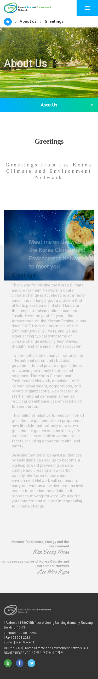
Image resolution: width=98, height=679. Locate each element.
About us (28, 21)
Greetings (54, 21)
